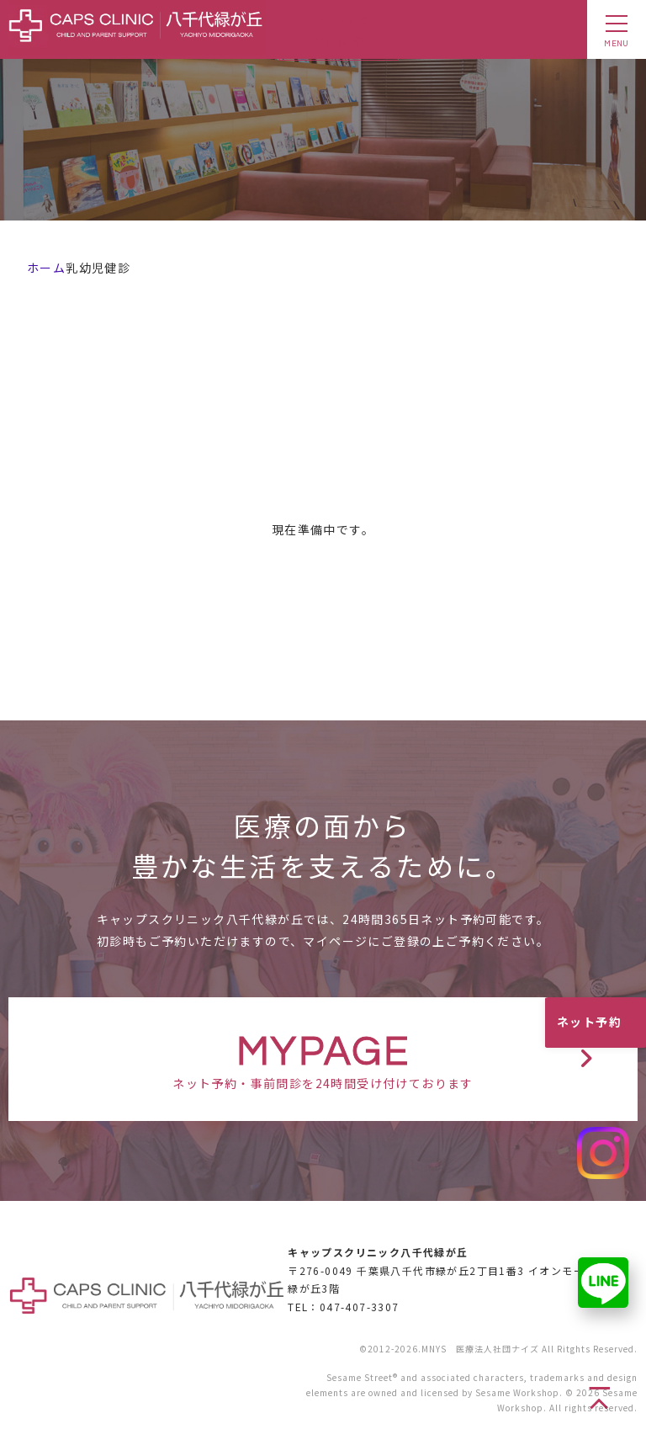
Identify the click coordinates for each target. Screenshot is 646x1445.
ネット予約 (589, 1021)
